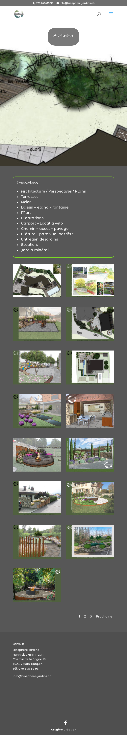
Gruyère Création (63, 729)
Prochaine (104, 616)
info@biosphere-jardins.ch (32, 676)
